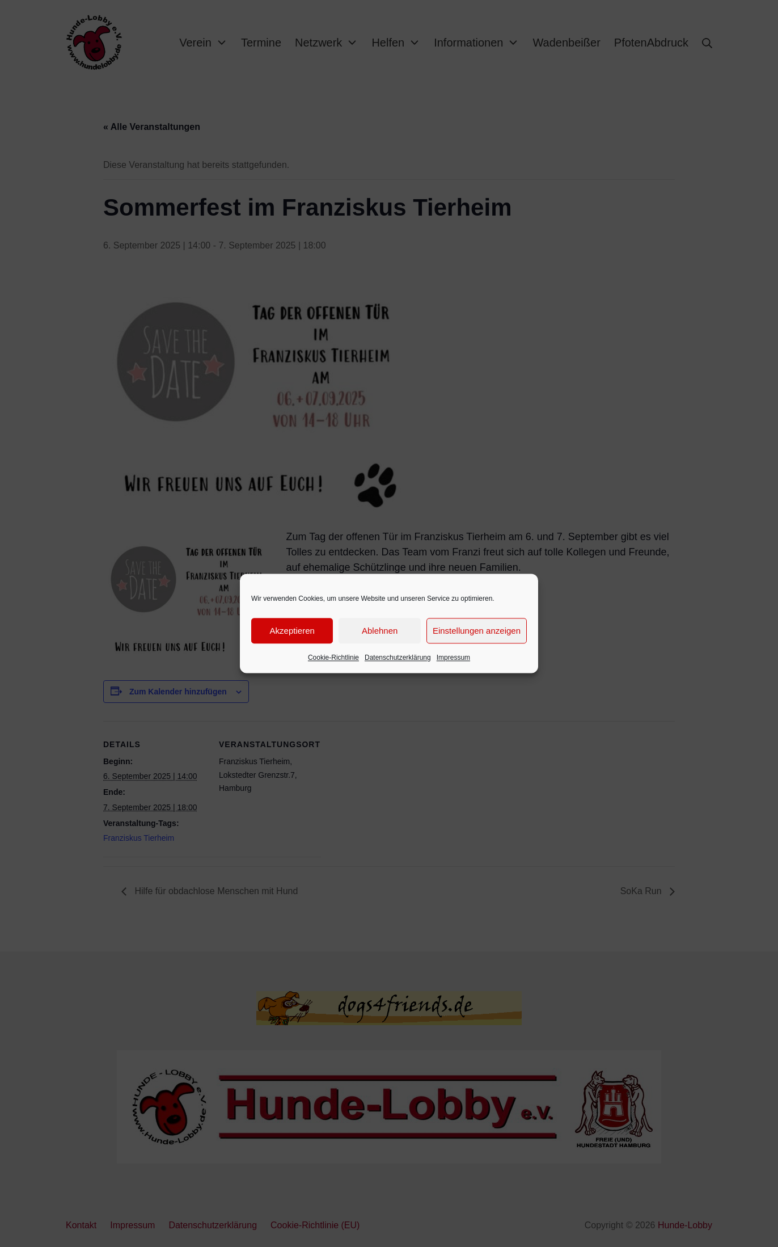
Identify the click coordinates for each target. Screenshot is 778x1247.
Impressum (453, 658)
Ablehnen (380, 630)
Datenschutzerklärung (398, 658)
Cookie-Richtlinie (333, 658)
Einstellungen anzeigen (477, 630)
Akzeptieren (292, 630)
